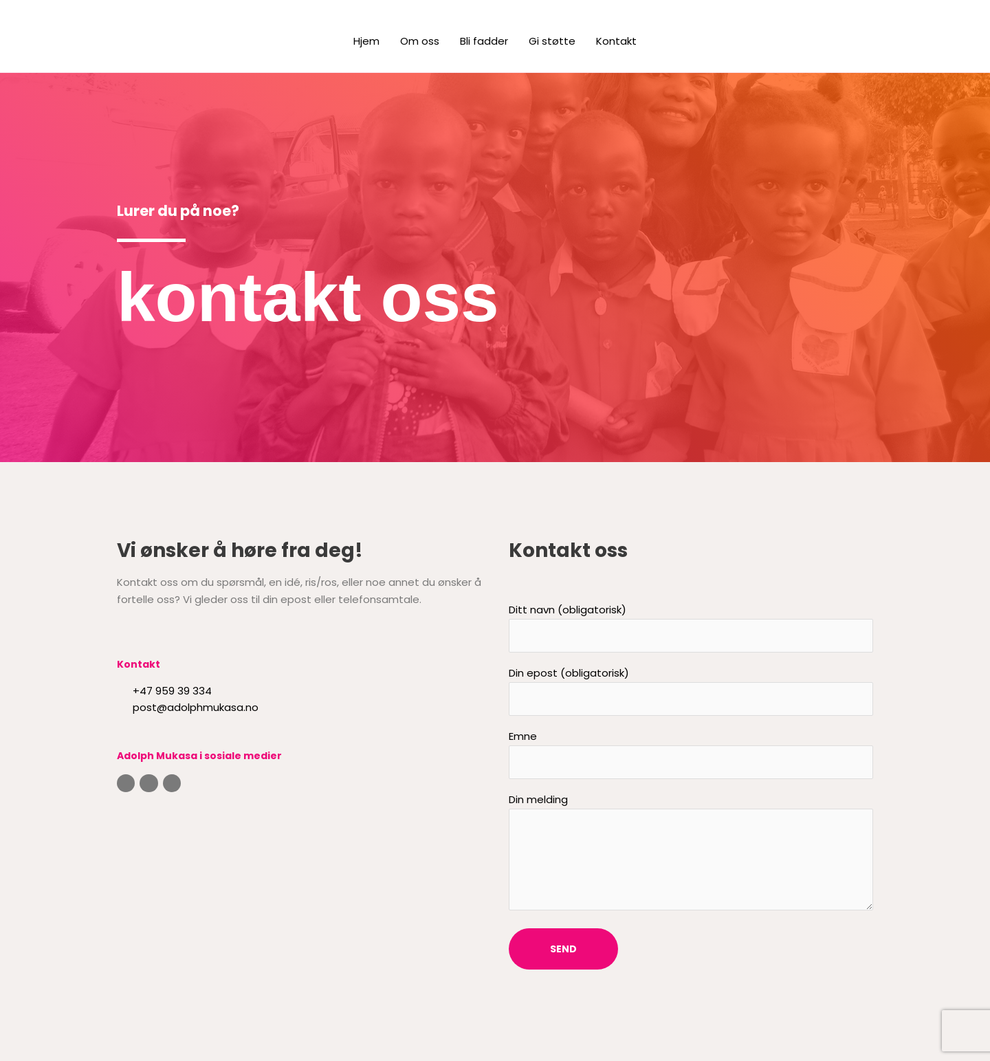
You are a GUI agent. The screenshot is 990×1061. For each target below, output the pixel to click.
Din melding (691, 854)
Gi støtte (552, 41)
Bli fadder (484, 41)
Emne (691, 754)
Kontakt (616, 41)
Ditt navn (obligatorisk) (691, 627)
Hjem (366, 41)
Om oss (419, 41)
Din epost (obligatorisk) (691, 691)
